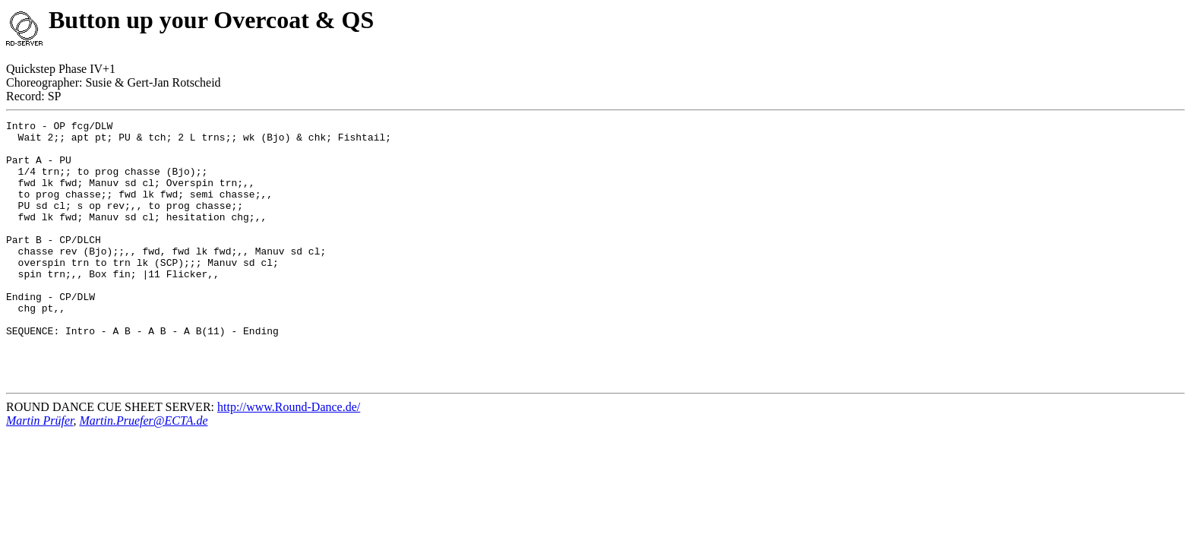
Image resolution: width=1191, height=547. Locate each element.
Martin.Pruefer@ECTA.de (143, 472)
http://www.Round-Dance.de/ (288, 459)
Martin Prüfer (39, 472)
